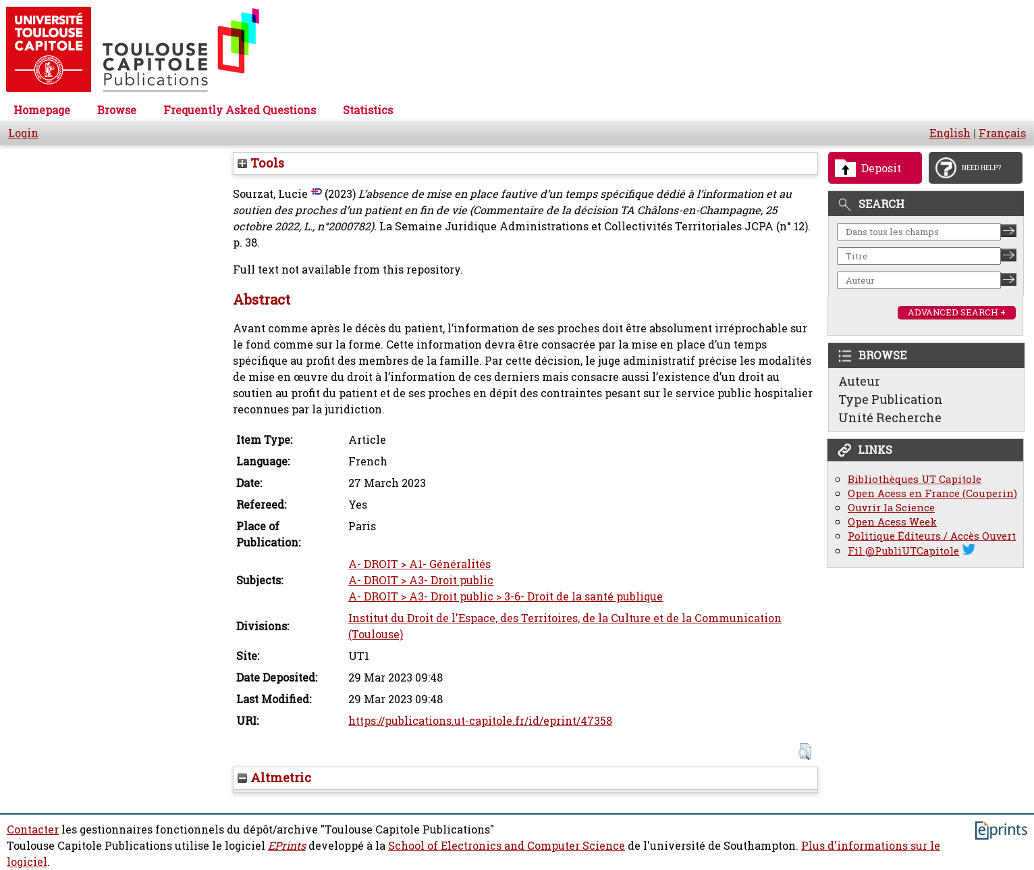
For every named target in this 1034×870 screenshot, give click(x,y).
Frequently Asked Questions (239, 110)
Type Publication (890, 399)
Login (23, 133)
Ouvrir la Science (891, 508)
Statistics (368, 110)
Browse (116, 110)
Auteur (859, 381)
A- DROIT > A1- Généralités (419, 564)
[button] (804, 751)
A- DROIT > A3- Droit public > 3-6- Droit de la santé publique (505, 596)
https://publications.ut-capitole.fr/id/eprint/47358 (480, 720)
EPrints (287, 845)
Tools (261, 163)
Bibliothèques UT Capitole (914, 479)
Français (1002, 133)
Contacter (33, 829)
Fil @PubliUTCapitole (903, 551)
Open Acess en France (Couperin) (932, 493)
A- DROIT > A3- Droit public (420, 580)
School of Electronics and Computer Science (506, 845)
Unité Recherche (890, 417)
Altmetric (274, 777)
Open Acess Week (892, 522)
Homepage (41, 110)
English (950, 133)
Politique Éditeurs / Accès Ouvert (932, 536)
